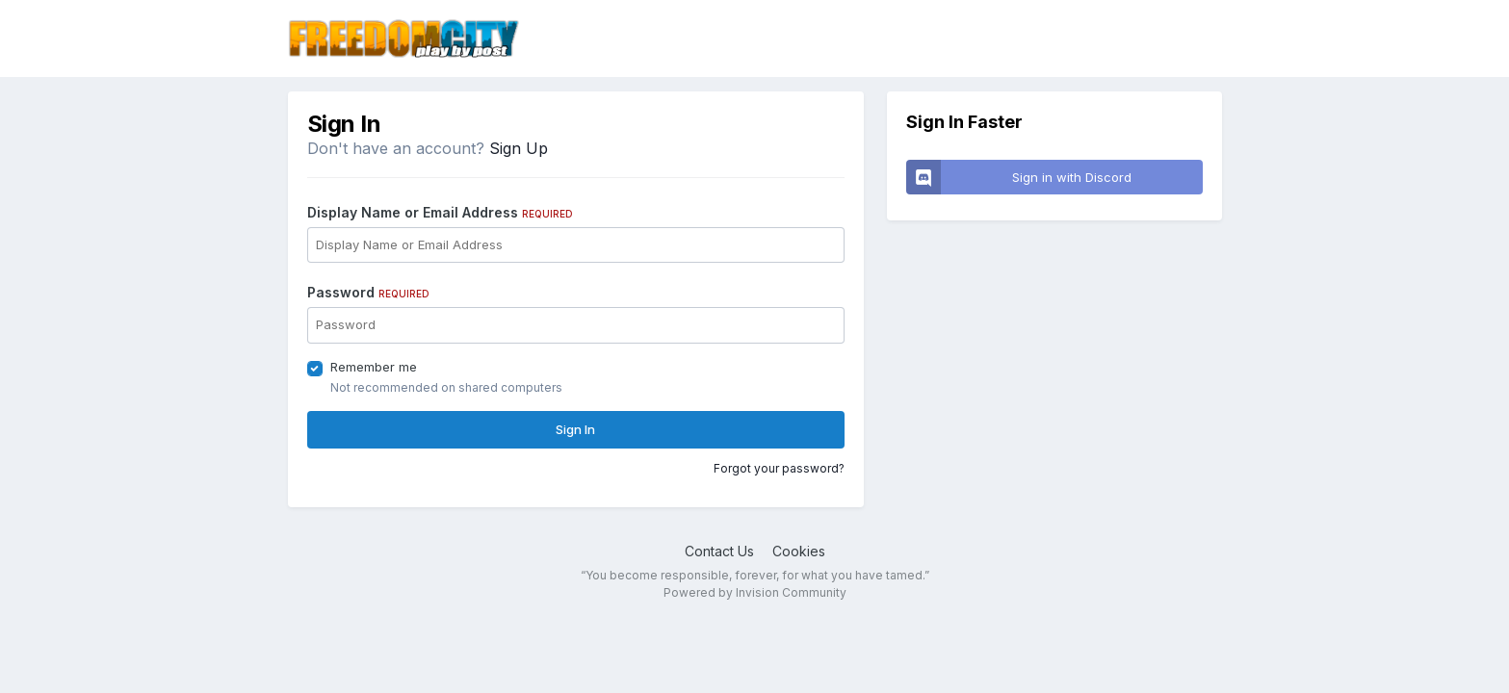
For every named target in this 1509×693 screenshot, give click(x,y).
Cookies (798, 551)
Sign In (575, 429)
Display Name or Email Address (440, 212)
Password (368, 292)
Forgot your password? (779, 468)
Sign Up (518, 148)
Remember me (373, 366)
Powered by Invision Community (754, 592)
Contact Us (719, 551)
